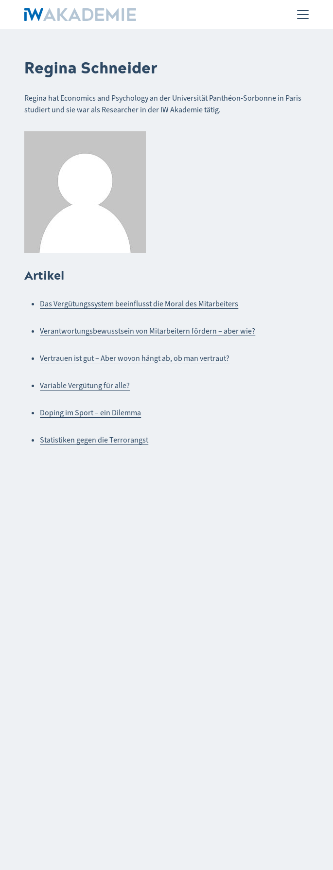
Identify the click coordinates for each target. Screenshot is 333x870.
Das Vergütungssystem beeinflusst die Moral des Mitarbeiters (139, 304)
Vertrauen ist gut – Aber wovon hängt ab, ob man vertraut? (134, 358)
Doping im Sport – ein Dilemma (90, 413)
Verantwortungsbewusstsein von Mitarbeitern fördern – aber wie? (147, 331)
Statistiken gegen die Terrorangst (94, 440)
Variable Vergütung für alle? (85, 385)
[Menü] (303, 14)
